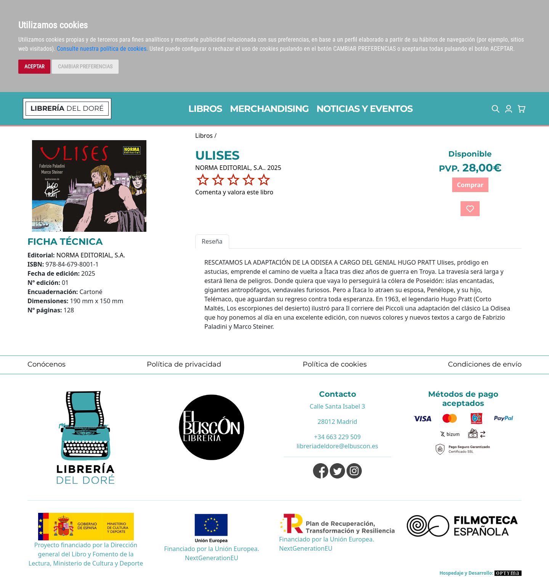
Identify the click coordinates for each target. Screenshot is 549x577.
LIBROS (205, 108)
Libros (204, 135)
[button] (495, 109)
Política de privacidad (184, 364)
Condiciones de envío (485, 364)
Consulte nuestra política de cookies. (102, 48)
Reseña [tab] (212, 241)
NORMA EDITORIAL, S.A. (90, 255)
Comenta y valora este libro (234, 192)
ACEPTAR (34, 66)
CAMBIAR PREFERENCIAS (85, 66)
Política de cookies (335, 364)
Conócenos (46, 364)
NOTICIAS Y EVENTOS (364, 108)
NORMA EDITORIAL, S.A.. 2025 (238, 167)
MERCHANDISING (269, 108)
